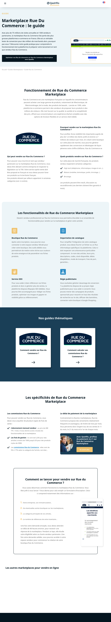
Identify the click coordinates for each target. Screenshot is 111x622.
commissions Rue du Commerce (26, 446)
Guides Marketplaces (15, 70)
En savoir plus (84, 448)
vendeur (26, 218)
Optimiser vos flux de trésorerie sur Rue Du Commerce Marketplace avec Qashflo (29, 58)
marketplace (49, 99)
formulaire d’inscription (76, 489)
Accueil (4, 70)
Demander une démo (58, 621)
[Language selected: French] (104, 2)
